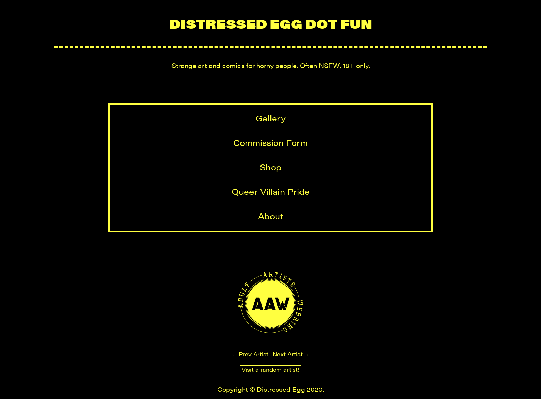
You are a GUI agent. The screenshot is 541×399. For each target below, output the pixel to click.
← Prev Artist (250, 354)
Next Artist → (291, 354)
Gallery (271, 118)
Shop (271, 167)
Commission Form (270, 142)
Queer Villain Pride (271, 191)
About (270, 216)
